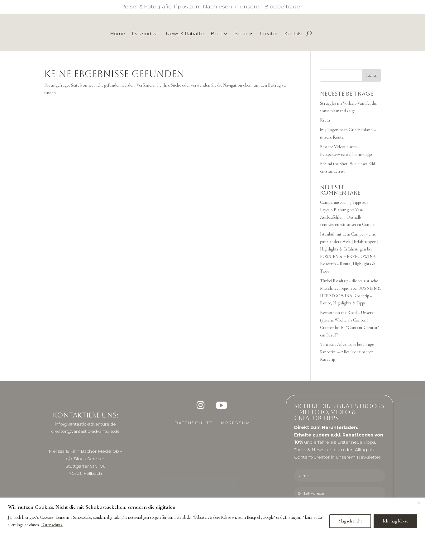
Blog (216, 33)
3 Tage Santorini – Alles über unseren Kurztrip (347, 352)
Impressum (234, 423)
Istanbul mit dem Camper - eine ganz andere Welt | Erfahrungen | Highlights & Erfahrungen (349, 241)
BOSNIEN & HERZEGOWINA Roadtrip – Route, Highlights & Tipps (348, 264)
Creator (268, 33)
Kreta (325, 120)
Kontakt (293, 33)
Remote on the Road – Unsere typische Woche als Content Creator (347, 320)
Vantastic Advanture (338, 344)
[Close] (418, 503)
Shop (241, 33)
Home (117, 33)
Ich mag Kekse (395, 521)
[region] (212, 516)
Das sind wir (145, 33)
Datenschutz (52, 524)
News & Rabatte (185, 33)
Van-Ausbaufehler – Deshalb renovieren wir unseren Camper (348, 217)
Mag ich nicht (350, 521)
